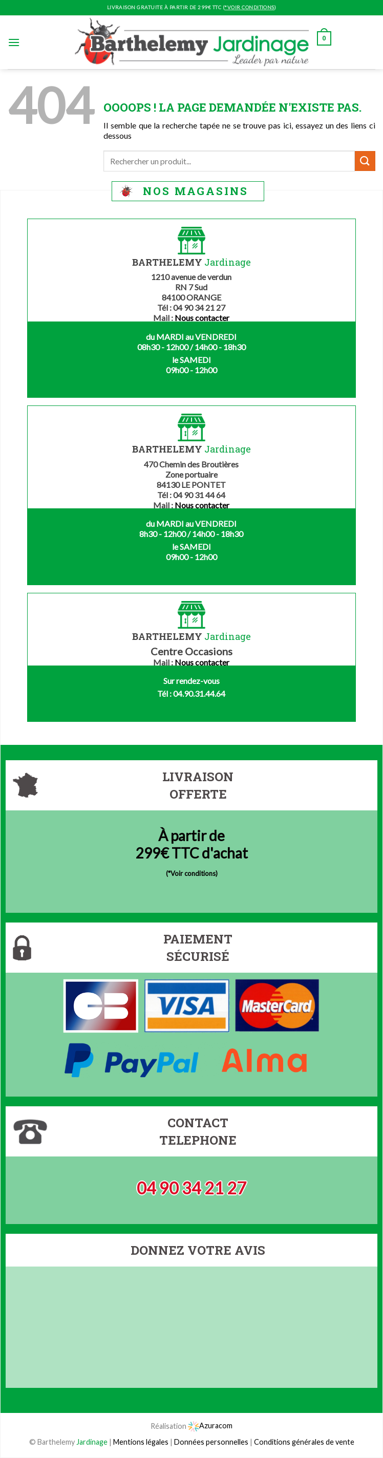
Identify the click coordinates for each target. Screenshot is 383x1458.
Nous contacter (202, 318)
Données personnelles (212, 1442)
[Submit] (365, 161)
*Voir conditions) (193, 873)
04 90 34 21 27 (191, 1188)
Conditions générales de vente (304, 1442)
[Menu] (14, 42)
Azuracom (210, 1425)
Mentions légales (140, 1442)
